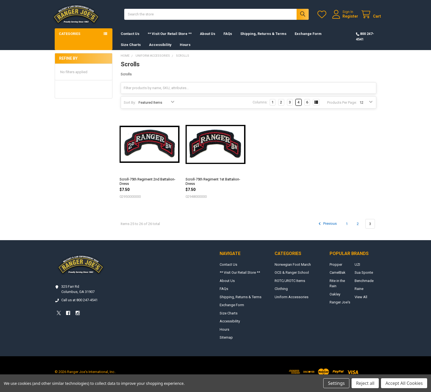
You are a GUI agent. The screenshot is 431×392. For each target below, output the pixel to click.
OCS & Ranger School (292, 277)
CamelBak (338, 277)
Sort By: (130, 107)
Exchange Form (308, 38)
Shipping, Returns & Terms (263, 38)
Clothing (281, 293)
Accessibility (160, 49)
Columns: (260, 107)
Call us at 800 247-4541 (79, 305)
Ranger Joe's (340, 307)
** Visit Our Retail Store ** (170, 38)
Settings (336, 383)
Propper (336, 269)
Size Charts (131, 49)
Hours (185, 49)
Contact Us (130, 38)
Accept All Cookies (404, 383)
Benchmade (364, 285)
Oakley (335, 299)
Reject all (365, 383)
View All (361, 302)
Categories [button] (69, 38)
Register (345, 18)
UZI (357, 269)
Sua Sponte (364, 277)
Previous (327, 228)
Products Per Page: (342, 107)
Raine (359, 293)
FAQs (227, 38)
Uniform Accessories (291, 302)
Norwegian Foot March (293, 269)
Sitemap (226, 342)
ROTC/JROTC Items (290, 285)
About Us (207, 38)
